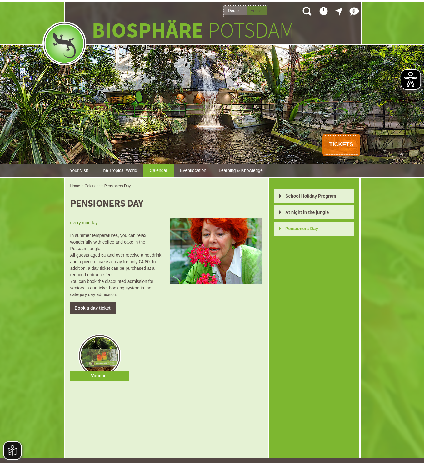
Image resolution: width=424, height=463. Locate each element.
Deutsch (235, 10)
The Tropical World (119, 170)
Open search (306, 11)
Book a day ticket (93, 307)
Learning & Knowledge (241, 170)
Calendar (158, 170)
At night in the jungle (307, 212)
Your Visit (79, 170)
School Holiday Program (310, 196)
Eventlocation (193, 170)
